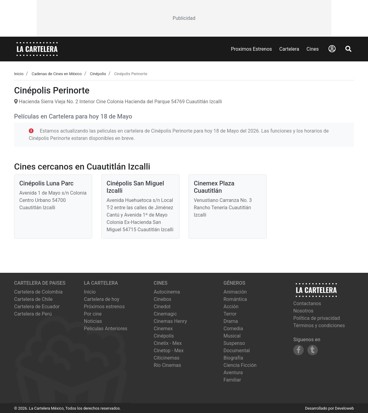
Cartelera (289, 49)
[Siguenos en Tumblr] (312, 350)
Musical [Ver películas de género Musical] (232, 336)
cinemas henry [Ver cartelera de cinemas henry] (170, 321)
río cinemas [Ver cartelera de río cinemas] (167, 365)
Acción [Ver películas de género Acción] (230, 306)
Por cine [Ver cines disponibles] (93, 314)
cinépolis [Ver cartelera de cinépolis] (164, 336)
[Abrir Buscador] (348, 49)
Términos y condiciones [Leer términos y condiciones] (319, 325)
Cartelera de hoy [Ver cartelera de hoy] (101, 299)
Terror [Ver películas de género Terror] (230, 314)
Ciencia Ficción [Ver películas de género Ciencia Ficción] (240, 365)
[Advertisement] (184, 18)
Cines (312, 49)
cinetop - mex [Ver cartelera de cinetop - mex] (169, 350)
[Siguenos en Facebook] (298, 350)
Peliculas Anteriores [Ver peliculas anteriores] (105, 328)
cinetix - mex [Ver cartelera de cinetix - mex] (168, 343)
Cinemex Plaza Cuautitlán (214, 187)
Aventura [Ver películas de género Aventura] (233, 372)
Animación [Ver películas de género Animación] (235, 292)
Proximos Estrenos (251, 49)
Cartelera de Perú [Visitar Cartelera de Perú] (33, 314)
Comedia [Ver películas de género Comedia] (233, 328)
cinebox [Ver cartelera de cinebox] (162, 299)
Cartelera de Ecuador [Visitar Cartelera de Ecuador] (37, 306)
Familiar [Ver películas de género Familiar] (232, 380)
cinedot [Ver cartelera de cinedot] (162, 306)
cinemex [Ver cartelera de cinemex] (163, 328)
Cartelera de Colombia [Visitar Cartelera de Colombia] (38, 292)
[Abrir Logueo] (332, 49)
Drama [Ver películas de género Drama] (230, 321)
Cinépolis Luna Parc (46, 183)
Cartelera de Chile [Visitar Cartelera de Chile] (33, 299)
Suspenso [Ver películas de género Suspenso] (234, 343)
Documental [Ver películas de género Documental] (236, 350)
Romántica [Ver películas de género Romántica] (235, 299)
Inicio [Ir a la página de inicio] (90, 292)
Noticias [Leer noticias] (93, 321)
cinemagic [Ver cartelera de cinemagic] (165, 314)
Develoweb (344, 408)
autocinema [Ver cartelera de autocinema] (167, 292)
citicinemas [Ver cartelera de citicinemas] (166, 358)
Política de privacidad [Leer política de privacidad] (316, 318)
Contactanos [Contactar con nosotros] (307, 303)
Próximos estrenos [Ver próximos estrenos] (104, 306)
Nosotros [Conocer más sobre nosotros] (303, 311)
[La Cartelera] (37, 49)
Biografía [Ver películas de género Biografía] (233, 358)
